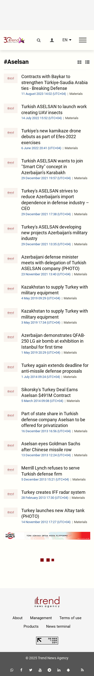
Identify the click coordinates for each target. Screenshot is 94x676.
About (18, 618)
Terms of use (70, 618)
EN (64, 40)
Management (41, 618)
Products (31, 626)
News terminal (58, 626)
